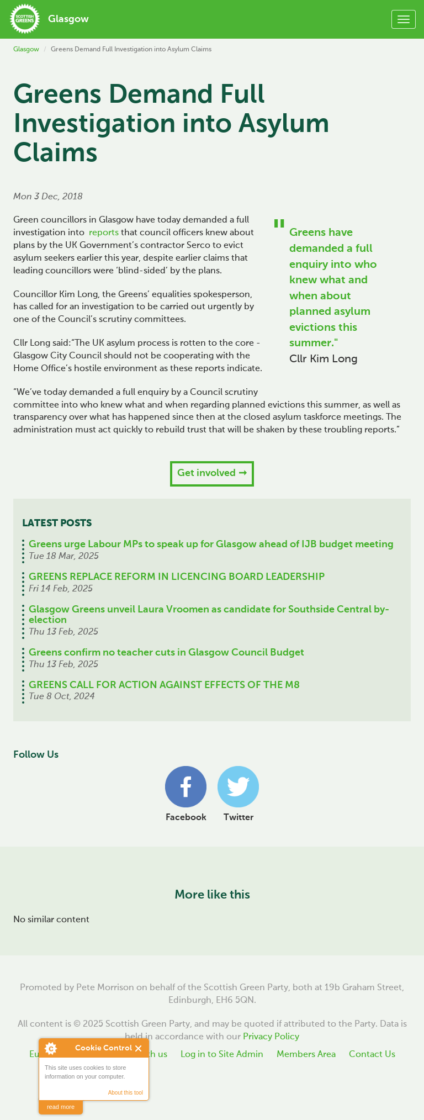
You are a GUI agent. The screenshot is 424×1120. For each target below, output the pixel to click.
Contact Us (372, 1054)
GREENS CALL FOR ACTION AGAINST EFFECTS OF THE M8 (164, 685)
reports (104, 233)
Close (138, 1048)
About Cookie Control (50, 1048)
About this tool (125, 1093)
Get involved (206, 473)
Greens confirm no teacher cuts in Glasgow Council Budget (166, 653)
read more (61, 1106)
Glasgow (26, 49)
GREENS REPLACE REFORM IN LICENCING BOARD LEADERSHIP (177, 577)
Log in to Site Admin (222, 1054)
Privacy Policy (271, 1037)
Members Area (306, 1054)
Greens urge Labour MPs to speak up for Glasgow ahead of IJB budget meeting (211, 545)
